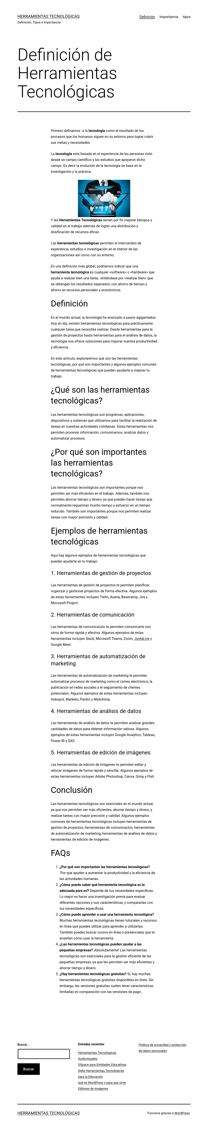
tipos (187, 17)
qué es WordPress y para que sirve (102, 1082)
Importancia (169, 17)
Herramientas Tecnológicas (48, 16)
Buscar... (23, 1044)
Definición (147, 17)
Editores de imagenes (93, 1088)
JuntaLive (141, 639)
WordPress (182, 1113)
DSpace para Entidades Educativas (102, 1064)
